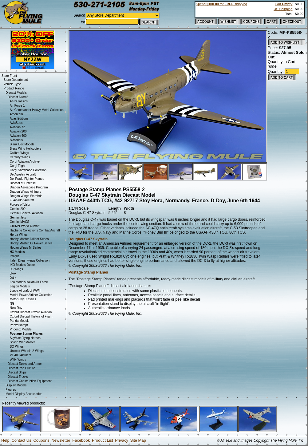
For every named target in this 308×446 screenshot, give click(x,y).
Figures (11, 389)
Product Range (14, 88)
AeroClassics (19, 101)
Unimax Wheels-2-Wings (27, 351)
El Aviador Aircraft (22, 200)
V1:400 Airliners (20, 355)
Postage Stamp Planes (88, 272)
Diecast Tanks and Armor (25, 363)
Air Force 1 (17, 105)
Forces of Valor (20, 204)
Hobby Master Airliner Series (29, 239)
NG (12, 303)
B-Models (16, 140)
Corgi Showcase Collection (28, 170)
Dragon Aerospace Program (29, 187)
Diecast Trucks (18, 376)
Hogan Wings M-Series (25, 247)
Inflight (14, 256)
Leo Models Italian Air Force (29, 282)
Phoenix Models (21, 329)
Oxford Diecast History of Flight (31, 316)
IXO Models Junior (22, 264)
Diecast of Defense (23, 183)
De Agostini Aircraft (23, 174)
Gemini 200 (18, 209)
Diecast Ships (17, 372)
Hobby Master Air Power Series (31, 243)
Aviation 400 (18, 135)
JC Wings (16, 269)
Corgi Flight (18, 166)
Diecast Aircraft (18, 97)
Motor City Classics (23, 299)
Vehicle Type (12, 84)
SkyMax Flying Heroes (25, 338)
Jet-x (13, 277)
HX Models (17, 252)
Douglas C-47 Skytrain (88, 239)
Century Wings (20, 157)
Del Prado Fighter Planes (27, 178)
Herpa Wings (19, 234)
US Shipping (283, 9)
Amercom (16, 114)
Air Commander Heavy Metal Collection (37, 110)
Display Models (16, 385)
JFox (13, 273)
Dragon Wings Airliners (25, 191)
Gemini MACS (19, 221)
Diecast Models (16, 92)
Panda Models (20, 320)
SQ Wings (17, 346)
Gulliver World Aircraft (25, 226)
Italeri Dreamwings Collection (30, 260)
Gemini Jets (18, 217)
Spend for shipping (221, 4)
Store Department (16, 79)
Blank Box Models (22, 144)
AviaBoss (16, 122)
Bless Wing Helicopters (25, 148)
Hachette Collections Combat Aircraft (35, 230)
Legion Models (20, 286)
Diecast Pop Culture (21, 368)
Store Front (9, 75)
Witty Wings (18, 359)
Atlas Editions (19, 118)
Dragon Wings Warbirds (26, 196)
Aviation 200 (18, 131)
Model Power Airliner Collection (31, 295)
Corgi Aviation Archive (25, 161)
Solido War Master (22, 342)
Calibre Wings (19, 153)
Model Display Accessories (24, 394)
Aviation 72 (17, 127)
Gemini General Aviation (26, 213)
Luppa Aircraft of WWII (25, 290)
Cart (283, 4)
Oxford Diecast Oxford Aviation (31, 312)
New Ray (16, 308)
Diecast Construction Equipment (30, 381)
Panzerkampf (19, 325)
